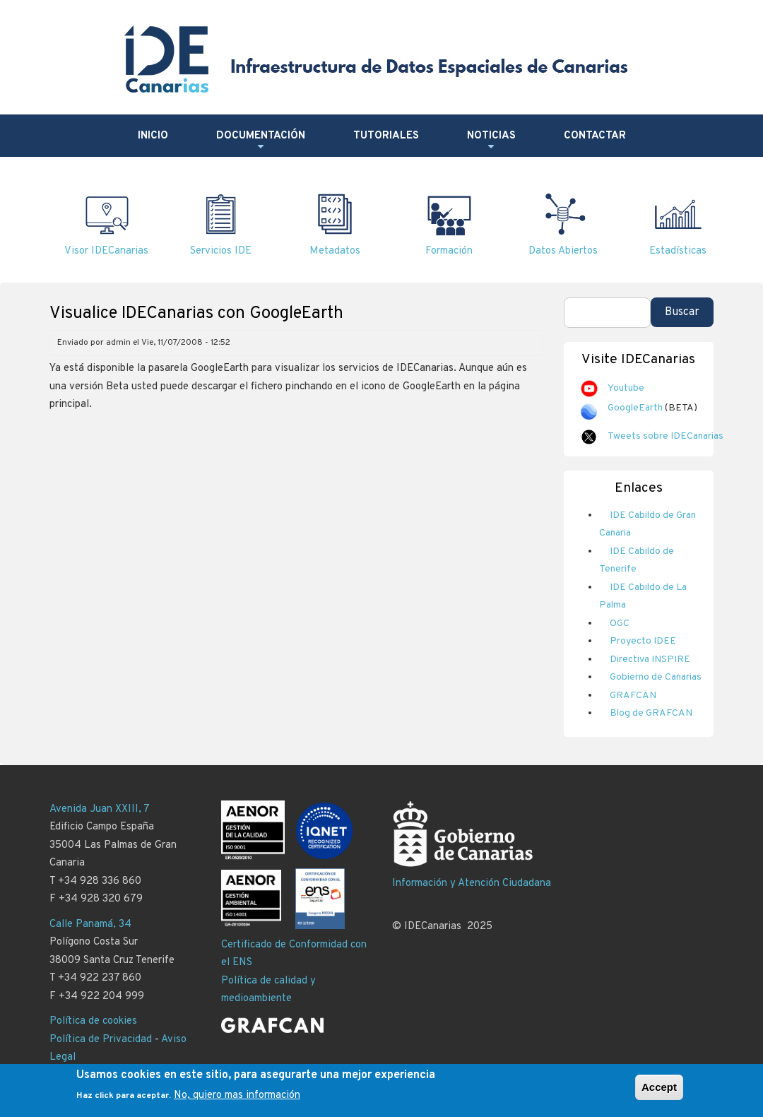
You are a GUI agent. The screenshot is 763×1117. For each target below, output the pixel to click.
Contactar (595, 136)
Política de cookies (93, 1021)
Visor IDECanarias (106, 251)
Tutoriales (386, 136)
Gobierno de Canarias (656, 677)
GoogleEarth (635, 408)
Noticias (491, 141)
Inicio (153, 136)
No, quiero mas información (237, 1096)
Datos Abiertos (563, 251)
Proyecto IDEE (643, 641)
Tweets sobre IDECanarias (665, 436)
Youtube (626, 388)
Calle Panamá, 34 (90, 924)
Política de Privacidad (100, 1039)
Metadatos (334, 251)
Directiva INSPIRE (650, 660)
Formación (449, 251)
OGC (619, 623)
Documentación (260, 141)
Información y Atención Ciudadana (471, 883)
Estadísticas (677, 251)
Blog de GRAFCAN (651, 713)
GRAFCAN (633, 696)
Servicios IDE (221, 251)
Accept (659, 1087)
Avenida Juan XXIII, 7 (99, 809)
